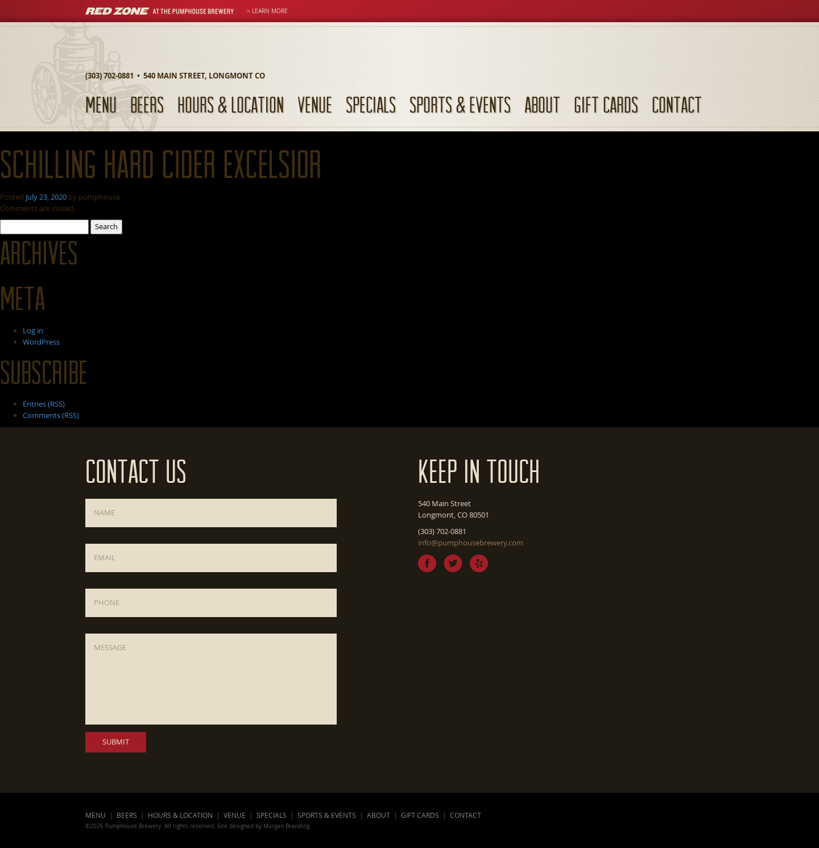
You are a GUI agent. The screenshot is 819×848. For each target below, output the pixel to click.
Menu (101, 104)
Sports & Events (460, 104)
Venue (314, 104)
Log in (33, 330)
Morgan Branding (286, 826)
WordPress (41, 342)
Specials (371, 104)
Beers (147, 104)
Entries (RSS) (44, 404)
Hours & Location (230, 104)
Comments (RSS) (51, 415)
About (542, 104)
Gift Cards (606, 104)
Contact (677, 104)
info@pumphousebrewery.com (470, 542)
